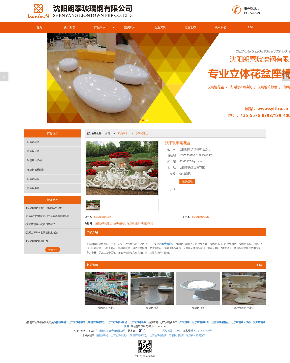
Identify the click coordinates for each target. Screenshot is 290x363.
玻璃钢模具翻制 (35, 169)
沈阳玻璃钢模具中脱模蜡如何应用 (44, 207)
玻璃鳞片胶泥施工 (196, 335)
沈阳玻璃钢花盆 (102, 216)
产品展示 (99, 27)
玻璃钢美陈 (33, 188)
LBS (250, 27)
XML (177, 330)
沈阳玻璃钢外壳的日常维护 (40, 224)
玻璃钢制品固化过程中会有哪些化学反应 (48, 216)
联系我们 (220, 27)
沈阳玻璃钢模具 (119, 335)
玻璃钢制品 (120, 223)
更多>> (260, 265)
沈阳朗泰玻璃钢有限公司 (112, 330)
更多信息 (187, 181)
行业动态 (190, 27)
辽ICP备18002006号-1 (202, 330)
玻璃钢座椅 (33, 151)
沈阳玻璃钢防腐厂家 (37, 240)
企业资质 (160, 27)
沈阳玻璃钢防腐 (158, 335)
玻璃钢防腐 (33, 178)
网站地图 (167, 330)
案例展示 (130, 27)
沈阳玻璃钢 (147, 223)
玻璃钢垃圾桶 (34, 160)
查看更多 (53, 249)
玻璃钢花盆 (142, 133)
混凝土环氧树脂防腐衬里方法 (42, 232)
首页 (39, 27)
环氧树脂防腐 (176, 335)
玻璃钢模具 (133, 223)
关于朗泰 (69, 27)
